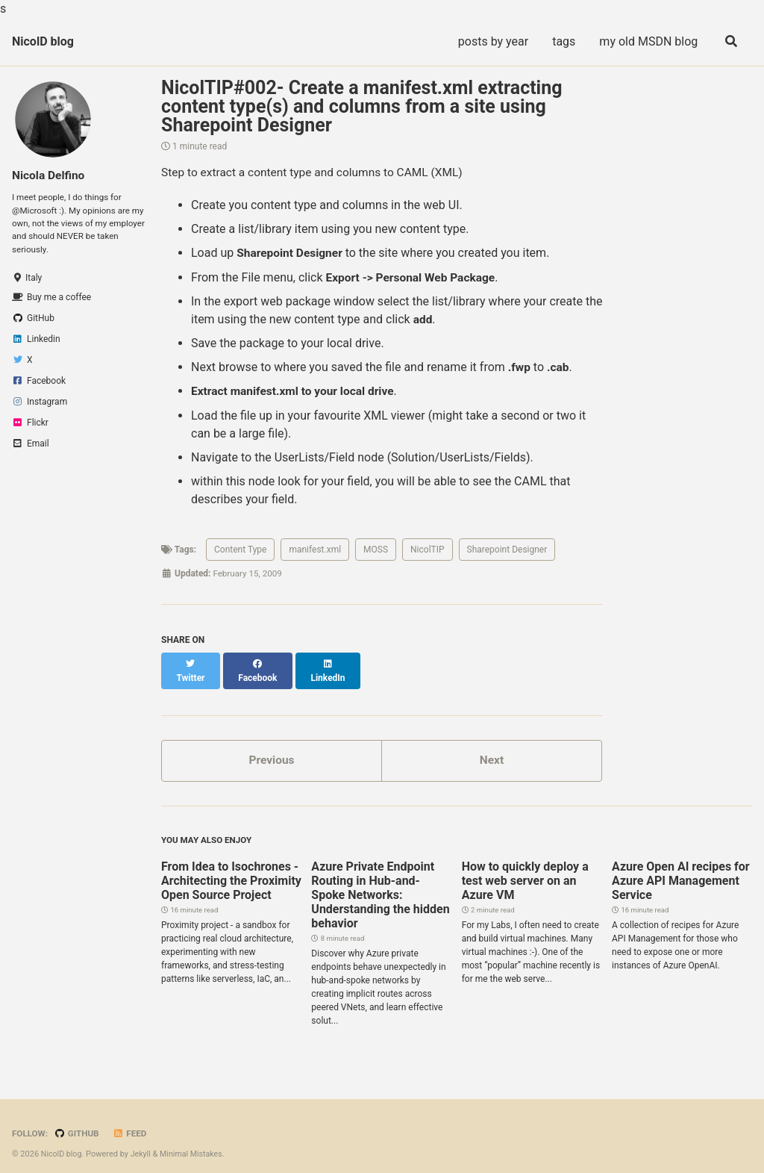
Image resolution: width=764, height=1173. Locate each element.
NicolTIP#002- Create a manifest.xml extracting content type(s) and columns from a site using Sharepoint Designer (362, 106)
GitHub (78, 1122)
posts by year (491, 41)
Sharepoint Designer (507, 549)
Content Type (240, 549)
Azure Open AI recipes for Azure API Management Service (681, 869)
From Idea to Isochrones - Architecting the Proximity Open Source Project (231, 869)
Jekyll (142, 1143)
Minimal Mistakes (194, 1143)
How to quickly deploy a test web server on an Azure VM (525, 869)
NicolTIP (427, 549)
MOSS (375, 549)
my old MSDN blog (646, 41)
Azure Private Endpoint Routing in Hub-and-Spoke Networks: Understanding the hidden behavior (380, 883)
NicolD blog (43, 41)
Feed (133, 1122)
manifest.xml (315, 549)
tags (561, 41)
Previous (271, 747)
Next (491, 747)
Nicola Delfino (49, 175)
